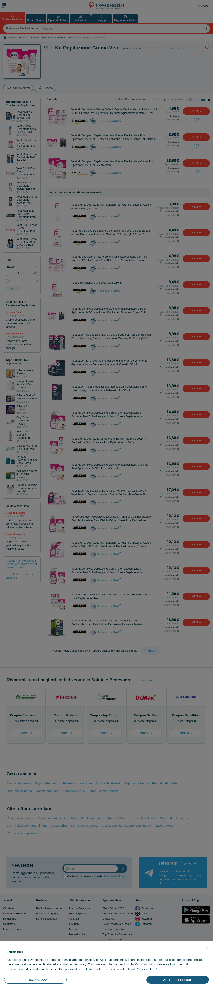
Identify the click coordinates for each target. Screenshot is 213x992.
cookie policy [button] (77, 964)
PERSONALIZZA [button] (35, 979)
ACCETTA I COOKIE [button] (177, 980)
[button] (207, 947)
